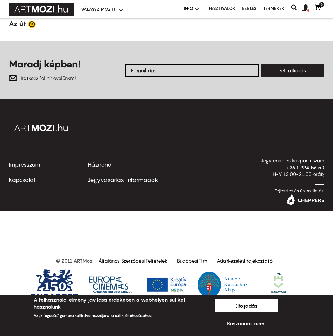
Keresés (296, 7)
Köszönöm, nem (245, 323)
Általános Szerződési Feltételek (132, 260)
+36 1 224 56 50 (305, 167)
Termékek (274, 8)
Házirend (100, 164)
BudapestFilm (192, 260)
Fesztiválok (222, 8)
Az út (17, 23)
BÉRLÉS (249, 8)
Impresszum (24, 164)
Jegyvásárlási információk (123, 180)
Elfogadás (246, 306)
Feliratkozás (292, 70)
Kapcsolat (22, 180)
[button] (308, 8)
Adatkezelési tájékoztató (245, 260)
